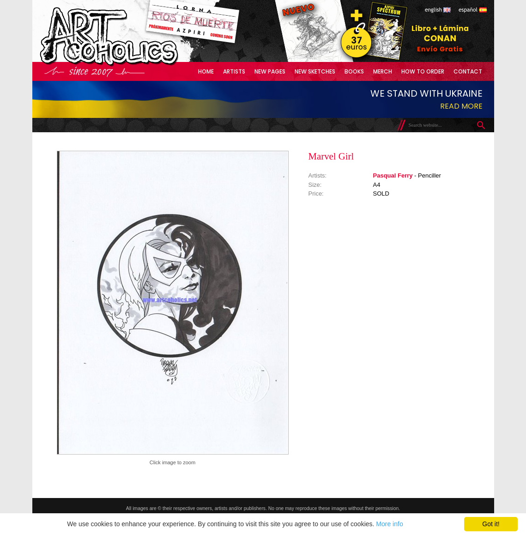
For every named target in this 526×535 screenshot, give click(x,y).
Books (354, 71)
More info (389, 524)
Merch (382, 71)
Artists (234, 71)
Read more (461, 106)
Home (206, 71)
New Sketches (315, 71)
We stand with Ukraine (426, 93)
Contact (467, 71)
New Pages (269, 71)
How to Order (422, 71)
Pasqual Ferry (393, 175)
